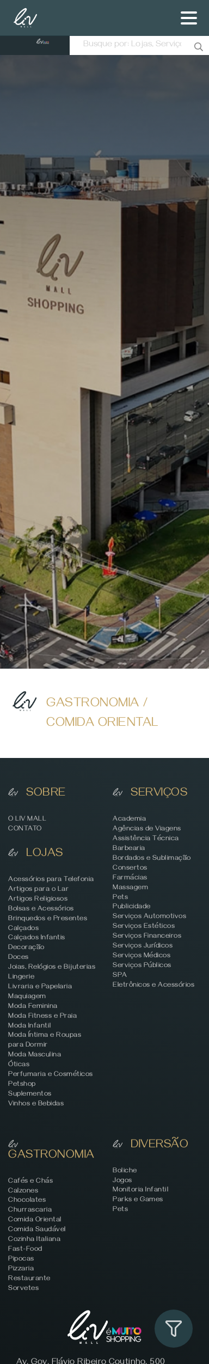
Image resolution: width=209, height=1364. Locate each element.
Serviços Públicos (142, 966)
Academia (129, 820)
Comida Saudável (37, 1230)
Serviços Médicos (141, 956)
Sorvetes (23, 1289)
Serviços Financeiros (147, 937)
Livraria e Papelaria (40, 987)
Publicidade (132, 907)
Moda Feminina (33, 1007)
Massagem (130, 888)
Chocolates (27, 1201)
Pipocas (21, 1260)
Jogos (122, 1181)
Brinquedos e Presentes (47, 919)
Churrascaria (30, 1211)
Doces (18, 958)
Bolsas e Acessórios (41, 910)
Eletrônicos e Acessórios (153, 986)
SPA (120, 976)
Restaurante (29, 1279)
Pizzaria (21, 1269)
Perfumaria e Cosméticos (50, 1075)
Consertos (130, 869)
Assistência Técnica (146, 839)
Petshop (22, 1085)
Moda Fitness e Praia (42, 1017)
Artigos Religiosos (37, 900)
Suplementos (30, 1095)
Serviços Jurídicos (143, 947)
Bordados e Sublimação (152, 859)
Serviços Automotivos (149, 917)
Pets (120, 898)
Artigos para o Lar (38, 890)
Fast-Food (25, 1250)
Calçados (23, 929)
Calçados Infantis (36, 938)
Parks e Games (138, 1200)
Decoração (26, 948)
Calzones (23, 1192)
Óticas (18, 1065)
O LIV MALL (27, 820)
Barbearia (129, 849)
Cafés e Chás (30, 1182)
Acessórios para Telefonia (51, 880)
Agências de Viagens (147, 829)
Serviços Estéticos (144, 927)
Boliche (125, 1171)
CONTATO (25, 829)
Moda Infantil (29, 1027)
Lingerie (21, 978)
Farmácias (130, 878)
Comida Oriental (35, 1220)
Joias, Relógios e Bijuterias (51, 968)
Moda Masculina (34, 1055)
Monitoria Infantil (140, 1190)
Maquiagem (27, 997)
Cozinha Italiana (34, 1240)
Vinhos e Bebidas (36, 1104)
